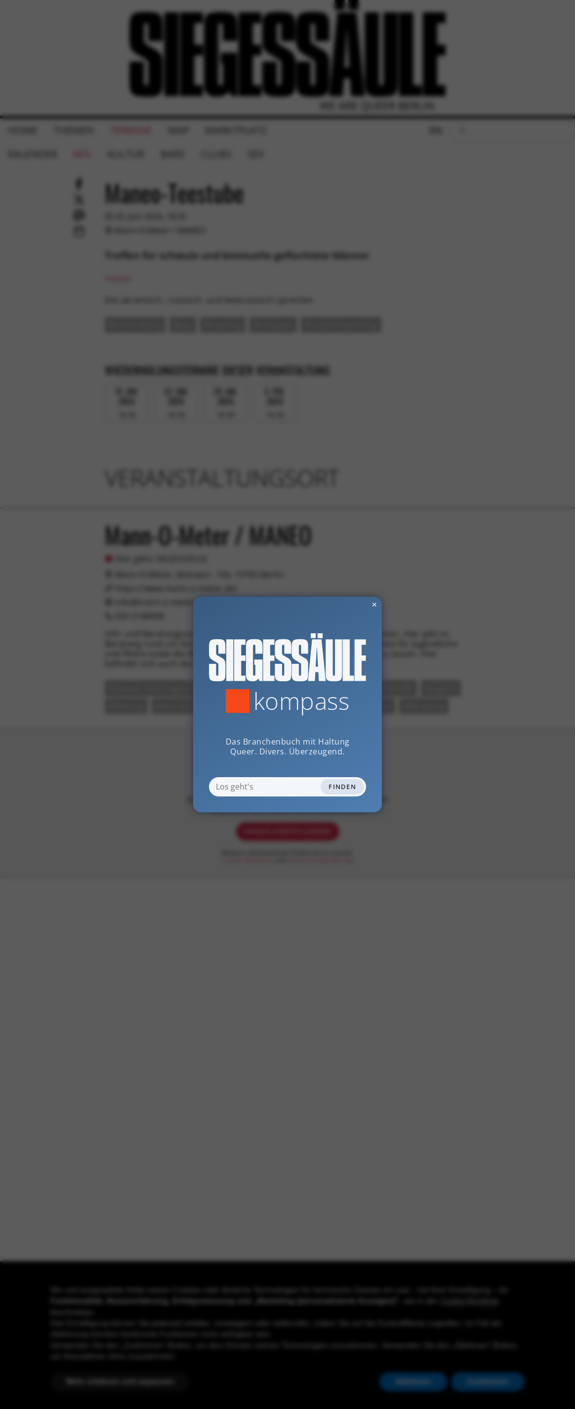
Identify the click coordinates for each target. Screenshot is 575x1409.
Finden (342, 786)
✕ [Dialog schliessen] (350, 604)
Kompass (301, 701)
